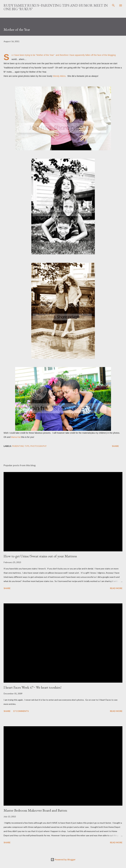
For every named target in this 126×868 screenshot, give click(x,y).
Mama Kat (16, 437)
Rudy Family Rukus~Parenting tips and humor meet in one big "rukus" (56, 7)
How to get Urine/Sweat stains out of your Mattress (40, 556)
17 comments (21, 711)
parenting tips (20, 446)
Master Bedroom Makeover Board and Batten (35, 810)
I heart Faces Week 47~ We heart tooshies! (32, 687)
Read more (116, 588)
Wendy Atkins (59, 76)
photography (38, 446)
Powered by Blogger (63, 859)
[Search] (113, 5)
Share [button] (115, 446)
